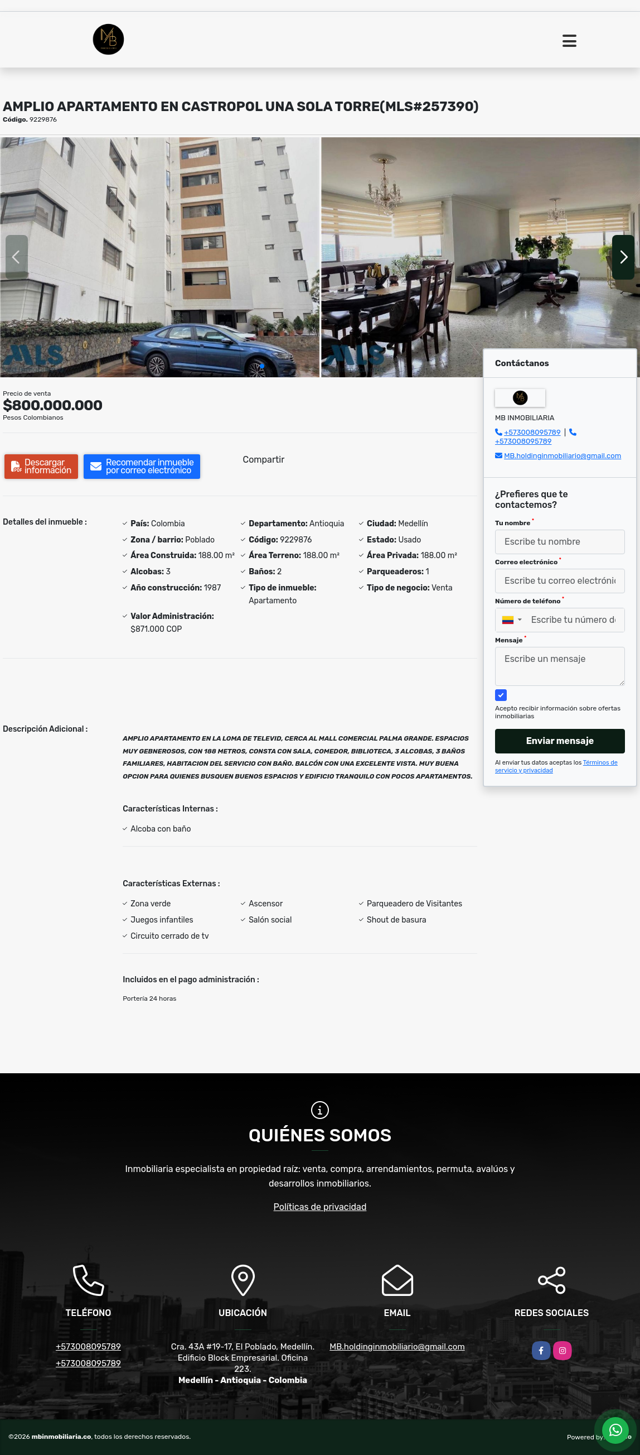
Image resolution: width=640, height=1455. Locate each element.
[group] (159, 257)
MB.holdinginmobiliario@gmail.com (562, 456)
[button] (262, 366)
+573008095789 (532, 432)
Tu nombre (514, 522)
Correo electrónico (528, 561)
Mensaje (510, 639)
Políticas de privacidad (320, 1207)
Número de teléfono (529, 600)
